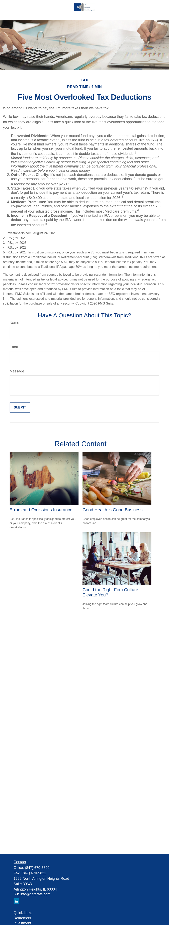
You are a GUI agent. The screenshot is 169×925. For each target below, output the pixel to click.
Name (14, 323)
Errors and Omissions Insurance (41, 509)
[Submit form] (20, 407)
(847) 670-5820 (37, 868)
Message (17, 371)
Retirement (22, 918)
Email (14, 347)
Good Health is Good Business (113, 509)
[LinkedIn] (16, 901)
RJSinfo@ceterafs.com (32, 894)
